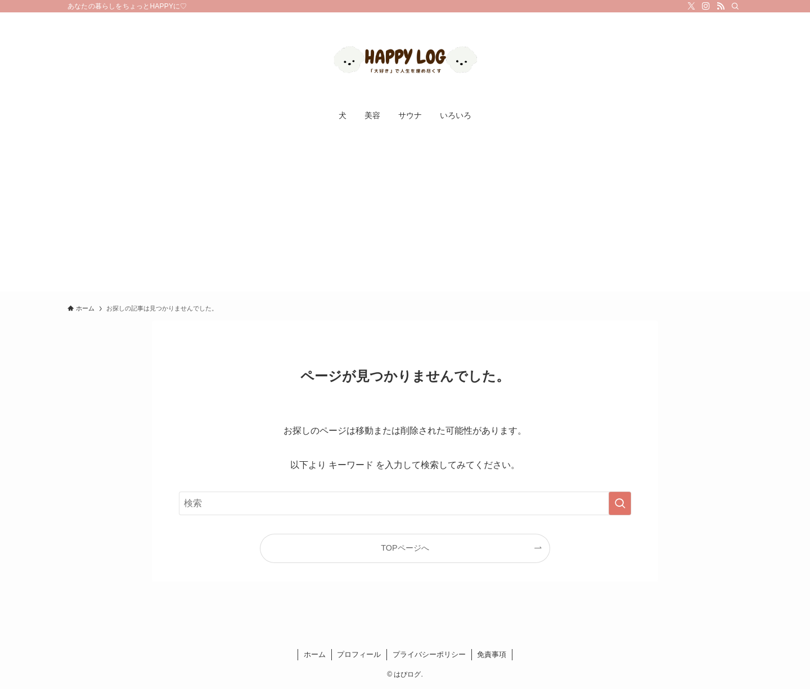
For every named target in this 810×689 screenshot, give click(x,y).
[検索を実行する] (620, 503)
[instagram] (706, 6)
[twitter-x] (691, 6)
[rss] (720, 6)
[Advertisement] (405, 212)
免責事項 (491, 654)
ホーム (315, 654)
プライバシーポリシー (429, 654)
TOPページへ (405, 547)
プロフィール (359, 654)
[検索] (735, 6)
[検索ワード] (405, 503)
